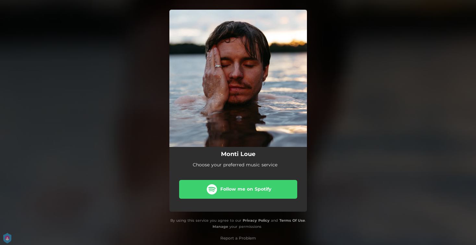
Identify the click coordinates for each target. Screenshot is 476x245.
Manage (220, 226)
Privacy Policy (256, 220)
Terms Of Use (292, 220)
